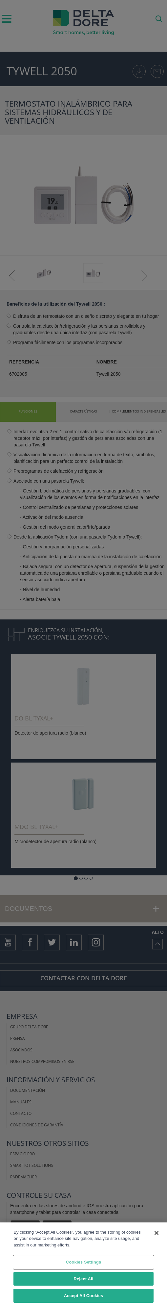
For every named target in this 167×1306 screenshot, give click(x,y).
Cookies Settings (83, 1262)
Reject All (83, 1278)
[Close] (156, 1233)
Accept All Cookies (83, 1295)
